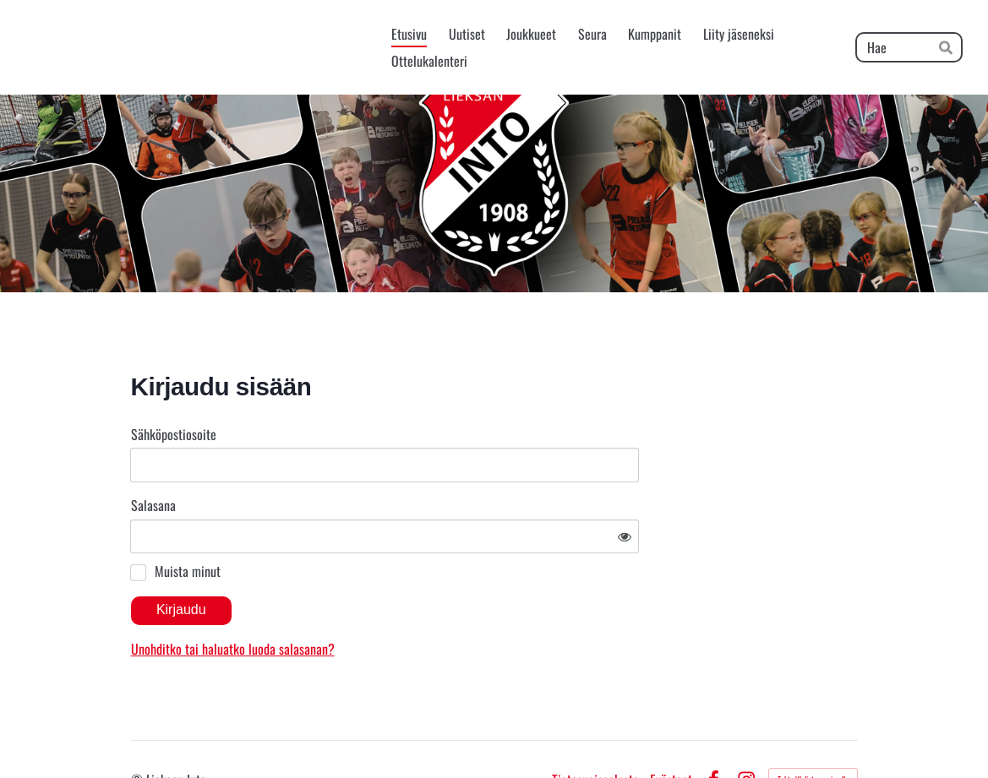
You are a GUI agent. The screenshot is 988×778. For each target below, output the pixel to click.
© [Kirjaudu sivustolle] (138, 730)
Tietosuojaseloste (595, 730)
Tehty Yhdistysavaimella (813, 729)
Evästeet (671, 730)
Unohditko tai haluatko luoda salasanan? (395, 598)
